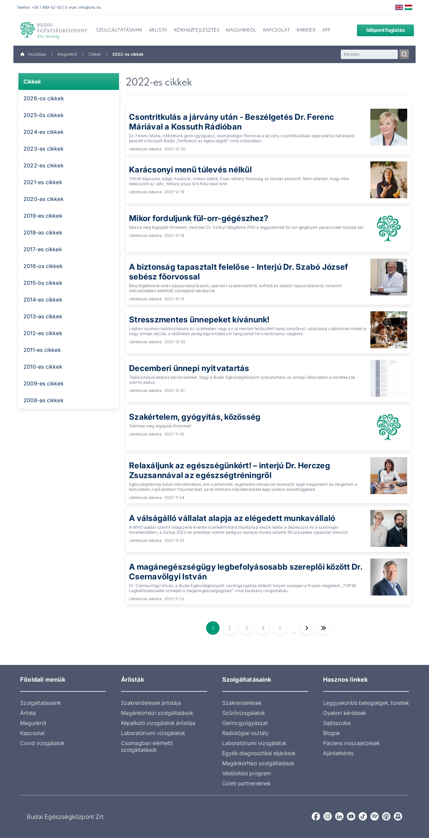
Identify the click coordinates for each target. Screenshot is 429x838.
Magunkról (67, 54)
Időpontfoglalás (380, 30)
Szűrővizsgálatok (243, 713)
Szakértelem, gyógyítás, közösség (195, 417)
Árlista (28, 713)
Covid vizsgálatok (42, 743)
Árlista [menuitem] (158, 30)
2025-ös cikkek (43, 115)
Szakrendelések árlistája (151, 702)
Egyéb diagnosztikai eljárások (259, 753)
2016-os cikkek (43, 266)
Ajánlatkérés (338, 753)
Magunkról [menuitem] (241, 30)
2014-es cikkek (42, 299)
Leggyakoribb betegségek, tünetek (366, 702)
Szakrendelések (241, 702)
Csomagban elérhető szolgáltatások (147, 746)
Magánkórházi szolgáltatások (157, 713)
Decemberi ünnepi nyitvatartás (189, 368)
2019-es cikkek (42, 215)
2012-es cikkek (42, 333)
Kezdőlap (33, 54)
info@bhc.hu (89, 7)
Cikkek (94, 54)
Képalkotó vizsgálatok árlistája (158, 723)
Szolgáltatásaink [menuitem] (119, 30)
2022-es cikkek (43, 165)
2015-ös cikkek (42, 282)
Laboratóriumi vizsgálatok (153, 733)
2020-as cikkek (43, 199)
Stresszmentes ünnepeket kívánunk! (200, 319)
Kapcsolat (32, 733)
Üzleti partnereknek (246, 783)
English (399, 7)
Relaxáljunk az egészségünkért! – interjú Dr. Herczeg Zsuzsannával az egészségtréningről (230, 470)
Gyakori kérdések (344, 713)
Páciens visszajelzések (351, 743)
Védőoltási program (246, 773)
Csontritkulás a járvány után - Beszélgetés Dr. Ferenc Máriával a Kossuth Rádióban (231, 122)
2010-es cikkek (42, 366)
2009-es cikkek (43, 383)
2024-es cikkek (43, 131)
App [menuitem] (326, 30)
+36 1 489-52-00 (47, 7)
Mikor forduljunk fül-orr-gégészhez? (199, 218)
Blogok (331, 733)
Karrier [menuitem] (306, 30)
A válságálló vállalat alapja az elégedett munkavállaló (232, 518)
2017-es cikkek (42, 249)
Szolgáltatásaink (40, 702)
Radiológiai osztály (245, 733)
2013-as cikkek (42, 316)
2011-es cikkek (42, 350)
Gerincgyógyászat (245, 723)
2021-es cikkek (42, 182)
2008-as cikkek (43, 400)
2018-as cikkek (42, 232)
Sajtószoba (337, 723)
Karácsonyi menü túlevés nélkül (190, 169)
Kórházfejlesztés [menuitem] (197, 30)
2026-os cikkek (43, 98)
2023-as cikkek (43, 148)
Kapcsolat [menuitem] (276, 30)
